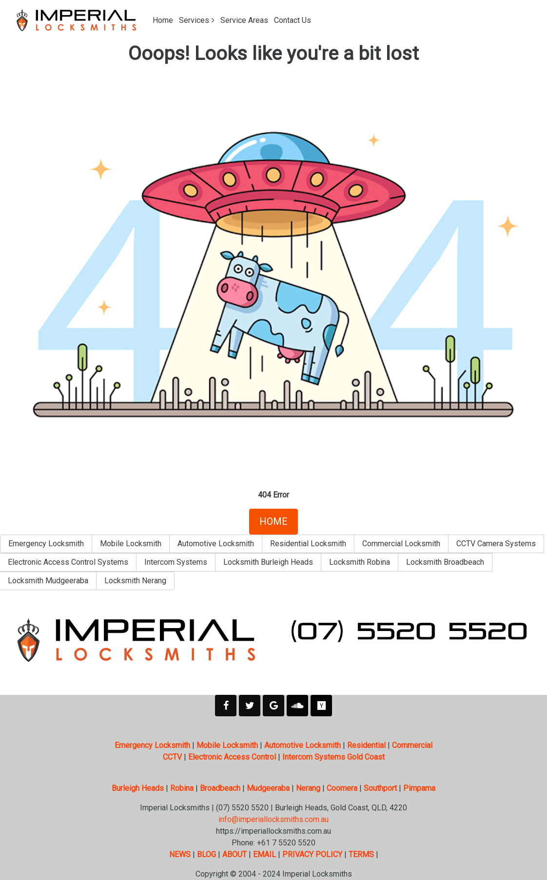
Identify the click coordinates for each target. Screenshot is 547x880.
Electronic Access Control (232, 757)
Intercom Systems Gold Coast (333, 757)
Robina (182, 788)
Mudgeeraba (268, 788)
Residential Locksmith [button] (308, 543)
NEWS (180, 854)
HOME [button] (273, 521)
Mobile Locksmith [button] (130, 543)
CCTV (172, 757)
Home (163, 20)
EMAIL (264, 854)
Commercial (412, 745)
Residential (366, 745)
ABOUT (234, 854)
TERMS (361, 854)
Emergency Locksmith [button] (46, 543)
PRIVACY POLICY (312, 854)
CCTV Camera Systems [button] (496, 543)
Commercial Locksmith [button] (401, 543)
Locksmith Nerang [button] (135, 580)
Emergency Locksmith (152, 745)
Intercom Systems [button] (175, 562)
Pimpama (419, 788)
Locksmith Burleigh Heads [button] (268, 562)
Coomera (342, 788)
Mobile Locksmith (227, 745)
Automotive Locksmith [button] (215, 543)
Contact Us (292, 20)
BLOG (206, 854)
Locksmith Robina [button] (359, 562)
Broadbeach (220, 788)
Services (194, 20)
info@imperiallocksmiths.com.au (273, 819)
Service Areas (244, 20)
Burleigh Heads (138, 788)
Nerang (308, 788)
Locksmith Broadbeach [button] (445, 562)
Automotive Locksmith (302, 745)
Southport (380, 788)
